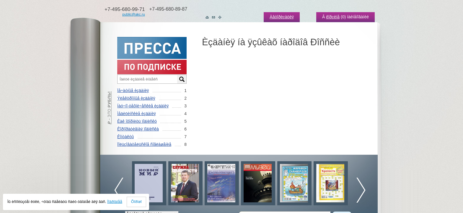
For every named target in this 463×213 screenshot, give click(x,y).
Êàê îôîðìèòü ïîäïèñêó (137, 121)
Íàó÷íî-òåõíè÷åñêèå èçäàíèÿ (143, 106)
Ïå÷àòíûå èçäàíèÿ (133, 90)
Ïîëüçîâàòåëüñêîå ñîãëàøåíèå (144, 144)
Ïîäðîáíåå (114, 201)
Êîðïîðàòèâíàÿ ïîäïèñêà (138, 129)
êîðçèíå (333, 16)
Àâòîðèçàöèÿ (282, 16)
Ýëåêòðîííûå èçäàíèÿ (136, 98)
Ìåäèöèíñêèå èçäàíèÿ (136, 113)
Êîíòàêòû (125, 136)
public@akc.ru (133, 14)
